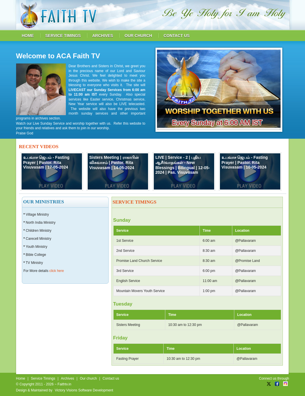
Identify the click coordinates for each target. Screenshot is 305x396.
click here (56, 271)
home (28, 35)
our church (138, 35)
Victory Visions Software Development (84, 390)
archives (102, 35)
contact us (177, 35)
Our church (88, 378)
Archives (67, 378)
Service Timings (43, 378)
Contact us (111, 378)
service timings (63, 35)
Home (20, 378)
